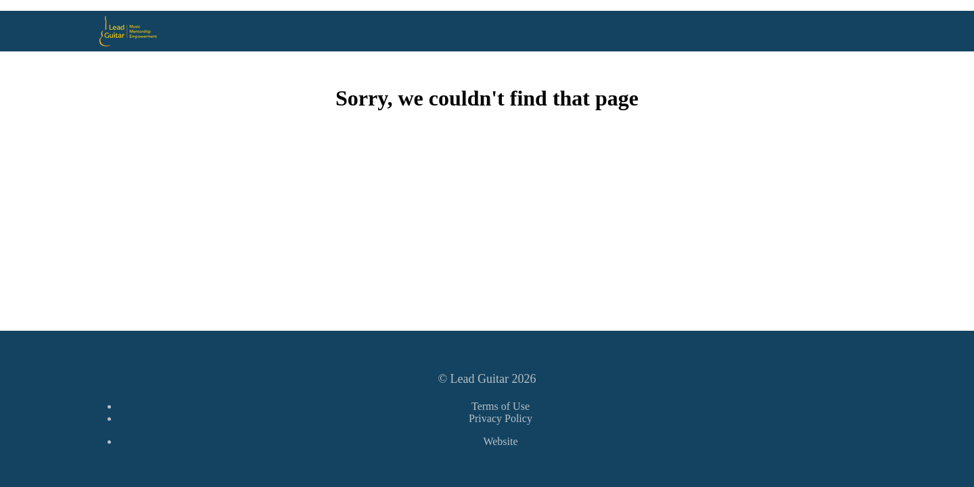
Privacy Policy (500, 418)
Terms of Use (500, 406)
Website (500, 441)
